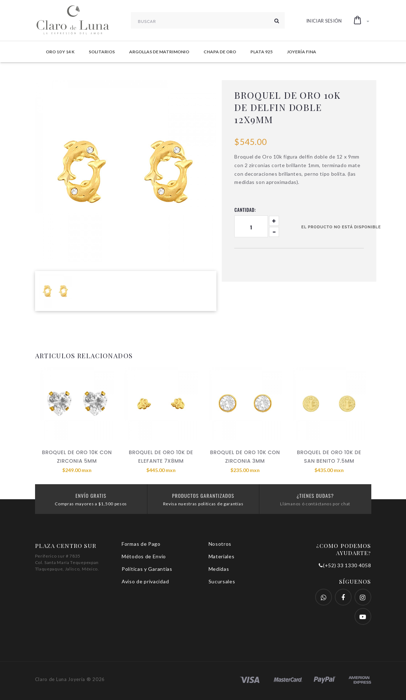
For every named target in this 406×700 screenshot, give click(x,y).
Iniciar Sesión (324, 21)
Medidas (219, 569)
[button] (361, 20)
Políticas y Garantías (147, 569)
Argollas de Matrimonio (159, 51)
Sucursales (222, 581)
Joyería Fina (301, 51)
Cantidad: (245, 209)
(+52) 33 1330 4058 (345, 565)
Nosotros (220, 544)
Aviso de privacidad (145, 581)
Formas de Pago (141, 544)
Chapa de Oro (220, 51)
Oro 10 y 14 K (60, 51)
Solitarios (102, 51)
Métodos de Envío (144, 556)
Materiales (222, 556)
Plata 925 (261, 51)
